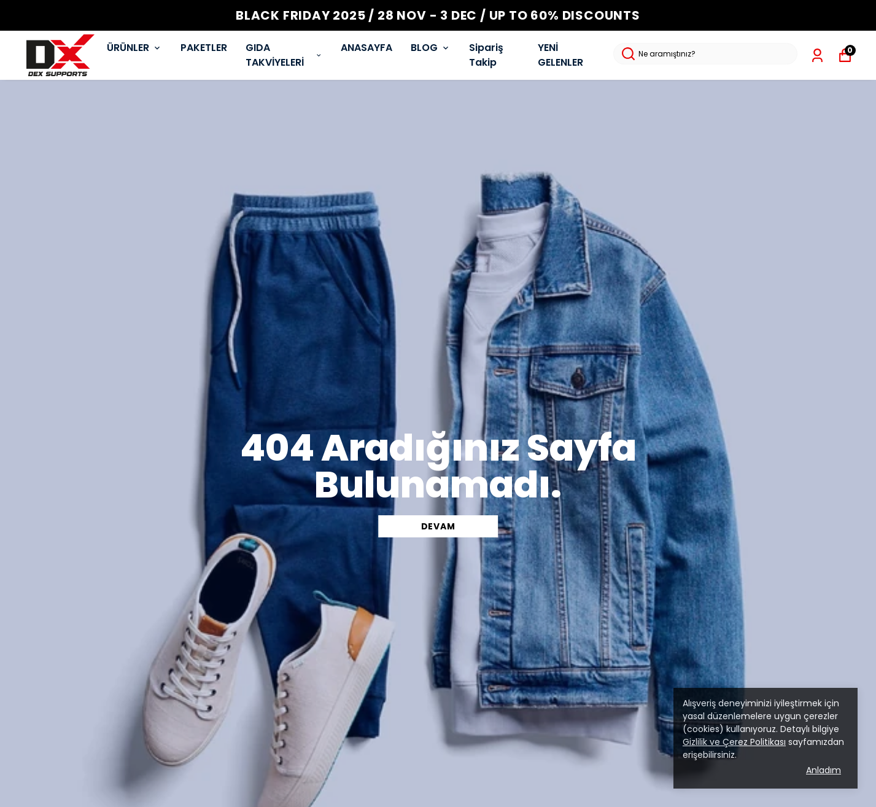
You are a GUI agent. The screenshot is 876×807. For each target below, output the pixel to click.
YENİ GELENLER (560, 55)
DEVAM (438, 526)
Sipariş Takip (486, 55)
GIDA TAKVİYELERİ (284, 55)
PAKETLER (203, 48)
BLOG (431, 48)
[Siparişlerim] (817, 55)
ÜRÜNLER (134, 48)
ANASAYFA (366, 48)
